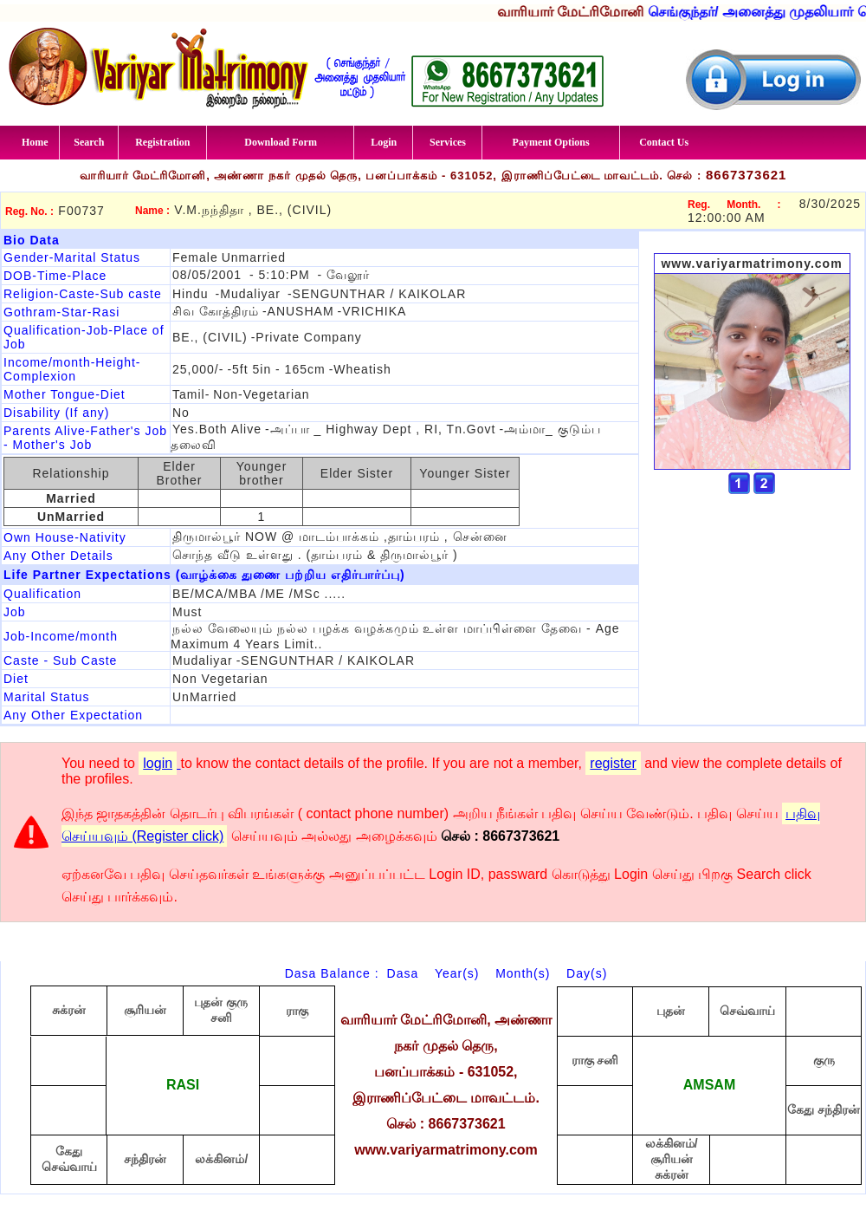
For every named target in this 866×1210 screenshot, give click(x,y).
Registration (162, 142)
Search (89, 142)
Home (35, 142)
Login (384, 142)
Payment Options (551, 142)
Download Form (280, 142)
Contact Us (663, 142)
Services (448, 142)
